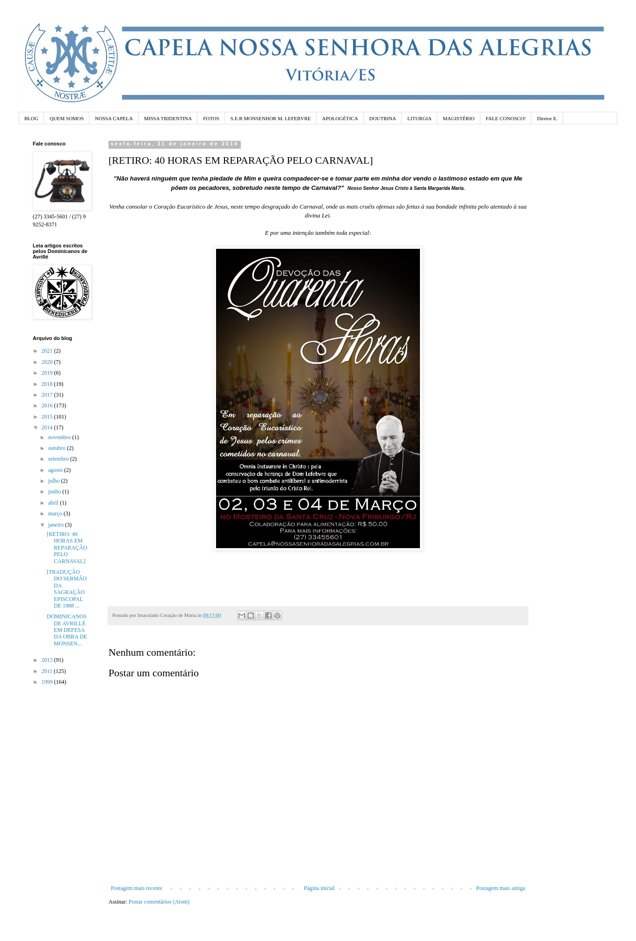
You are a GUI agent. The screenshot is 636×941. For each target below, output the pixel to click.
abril (54, 502)
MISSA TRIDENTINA (168, 118)
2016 (48, 405)
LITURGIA (419, 118)
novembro (60, 437)
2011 (48, 671)
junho (55, 491)
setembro (59, 459)
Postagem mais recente (136, 888)
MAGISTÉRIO (459, 118)
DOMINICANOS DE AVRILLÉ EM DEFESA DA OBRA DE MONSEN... (67, 630)
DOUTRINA (382, 118)
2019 (48, 372)
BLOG (31, 118)
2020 (48, 362)
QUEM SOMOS (67, 118)
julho (54, 481)
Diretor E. (547, 118)
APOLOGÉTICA (340, 118)
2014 (48, 427)
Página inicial (319, 888)
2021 (48, 350)
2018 (48, 384)
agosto (56, 470)
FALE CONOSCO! (506, 118)
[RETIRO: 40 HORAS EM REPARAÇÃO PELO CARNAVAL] (67, 548)
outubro (57, 448)
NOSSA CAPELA (114, 118)
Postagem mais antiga (500, 888)
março (56, 513)
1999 (48, 682)
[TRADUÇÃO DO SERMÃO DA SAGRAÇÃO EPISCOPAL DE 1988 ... (67, 589)
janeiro (56, 524)
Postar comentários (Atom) (159, 901)
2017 (48, 394)
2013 (48, 660)
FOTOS (211, 118)
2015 (48, 416)
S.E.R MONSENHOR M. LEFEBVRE (271, 118)
